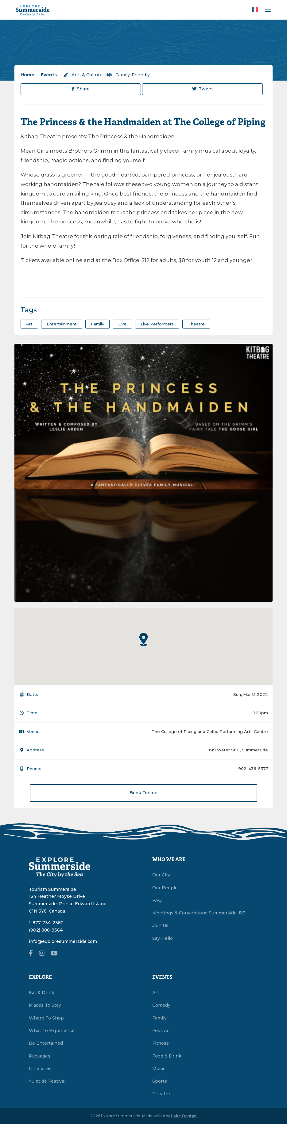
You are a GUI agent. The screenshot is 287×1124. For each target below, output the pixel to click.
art (29, 323)
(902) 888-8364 (46, 930)
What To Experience (52, 1030)
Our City (161, 875)
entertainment (62, 323)
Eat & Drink (41, 992)
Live (122, 323)
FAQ (157, 900)
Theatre (161, 1093)
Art (155, 992)
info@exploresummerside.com (63, 941)
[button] (144, 639)
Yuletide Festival (47, 1081)
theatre (196, 323)
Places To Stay (45, 1005)
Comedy (161, 1005)
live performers (157, 323)
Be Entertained (46, 1043)
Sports (159, 1081)
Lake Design (184, 1116)
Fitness (160, 1043)
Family (159, 1018)
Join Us (160, 925)
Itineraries (40, 1068)
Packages (39, 1056)
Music (158, 1068)
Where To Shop (46, 1018)
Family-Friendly (128, 75)
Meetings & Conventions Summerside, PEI (199, 913)
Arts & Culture (83, 75)
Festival (160, 1030)
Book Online (143, 793)
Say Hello (162, 938)
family (97, 323)
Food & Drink (166, 1056)
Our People (165, 887)
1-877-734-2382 (46, 922)
